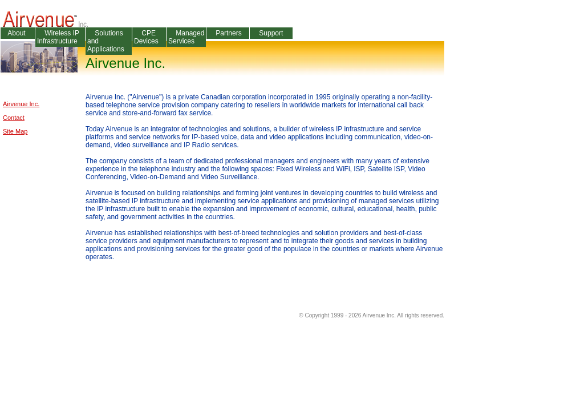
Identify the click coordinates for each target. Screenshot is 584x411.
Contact (14, 117)
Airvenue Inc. (21, 103)
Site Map (15, 131)
